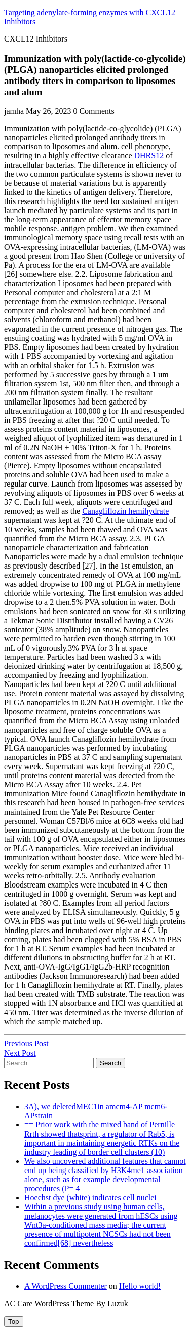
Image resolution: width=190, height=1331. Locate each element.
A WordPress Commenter (65, 1286)
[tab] (13, 1321)
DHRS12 (149, 155)
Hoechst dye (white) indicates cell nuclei (90, 1197)
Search (110, 1063)
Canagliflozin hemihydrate (125, 511)
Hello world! (140, 1286)
